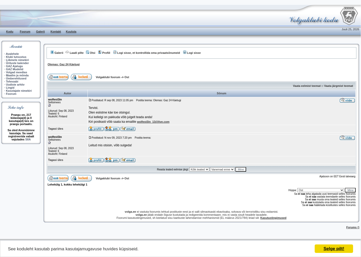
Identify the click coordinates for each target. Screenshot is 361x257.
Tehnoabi (12, 81)
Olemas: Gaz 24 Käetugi (64, 64)
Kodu (9, 31)
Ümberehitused (16, 78)
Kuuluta (71, 31)
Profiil (104, 52)
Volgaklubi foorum (108, 77)
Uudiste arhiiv (15, 84)
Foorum (25, 31)
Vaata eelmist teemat (307, 85)
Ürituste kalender (17, 63)
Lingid (10, 87)
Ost (126, 77)
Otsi (90, 52)
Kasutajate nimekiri (19, 90)
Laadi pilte (74, 52)
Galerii (40, 31)
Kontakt (56, 31)
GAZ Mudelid (14, 69)
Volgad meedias (16, 72)
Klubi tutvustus (16, 56)
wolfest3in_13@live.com (153, 121)
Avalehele (12, 53)
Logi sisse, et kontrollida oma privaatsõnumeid (146, 52)
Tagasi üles (55, 128)
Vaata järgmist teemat (338, 85)
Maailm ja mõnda (17, 75)
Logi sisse (192, 52)
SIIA (28, 139)
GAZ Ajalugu (14, 66)
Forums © (353, 227)
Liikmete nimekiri (17, 59)
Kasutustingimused (273, 217)
